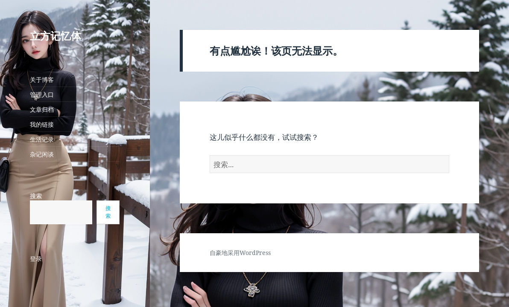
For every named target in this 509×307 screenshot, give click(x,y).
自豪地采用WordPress (240, 253)
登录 (36, 259)
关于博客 (42, 79)
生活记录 (42, 139)
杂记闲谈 (42, 154)
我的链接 (42, 124)
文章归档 (42, 109)
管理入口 (42, 94)
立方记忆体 (55, 36)
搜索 (36, 196)
